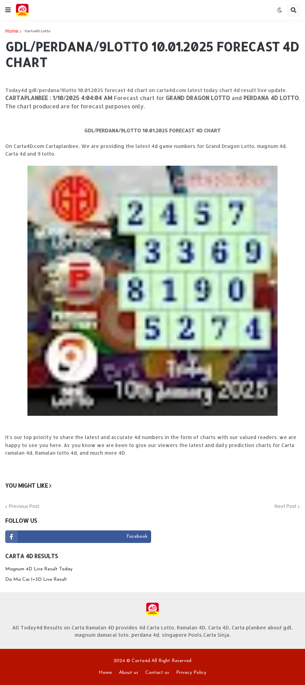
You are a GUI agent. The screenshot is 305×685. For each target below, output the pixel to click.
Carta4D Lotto (37, 31)
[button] (8, 10)
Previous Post (24, 506)
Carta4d (141, 660)
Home (11, 31)
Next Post (285, 506)
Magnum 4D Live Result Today (39, 569)
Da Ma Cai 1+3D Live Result (36, 579)
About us (128, 672)
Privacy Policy (191, 672)
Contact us (157, 672)
